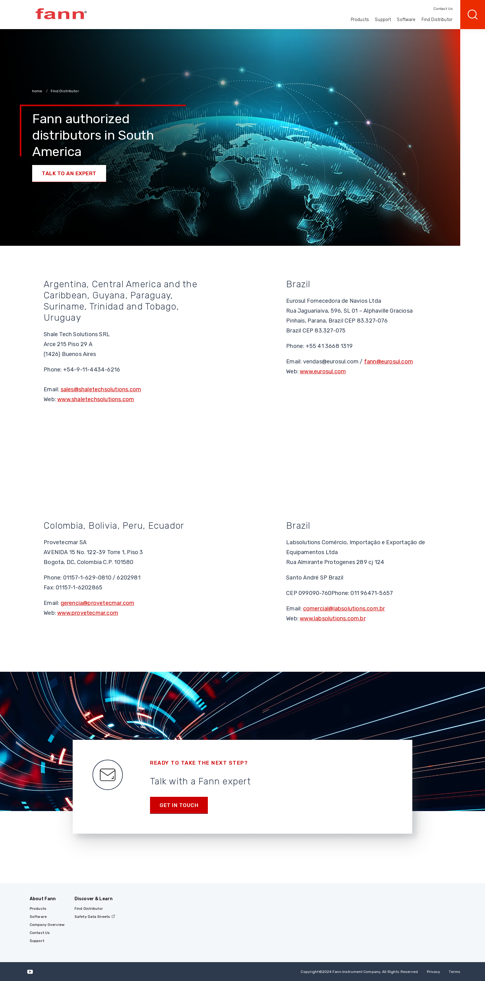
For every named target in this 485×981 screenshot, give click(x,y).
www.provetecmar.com (87, 613)
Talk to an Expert (69, 173)
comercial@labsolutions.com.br (344, 608)
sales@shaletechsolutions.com (101, 389)
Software (406, 19)
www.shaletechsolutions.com (95, 399)
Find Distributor (437, 19)
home (37, 91)
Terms (454, 972)
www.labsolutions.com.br (333, 618)
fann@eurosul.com (388, 361)
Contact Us (443, 9)
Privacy (433, 972)
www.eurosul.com (323, 371)
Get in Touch (179, 805)
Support (383, 19)
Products (360, 19)
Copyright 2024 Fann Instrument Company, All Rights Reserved (359, 972)
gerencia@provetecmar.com (98, 603)
